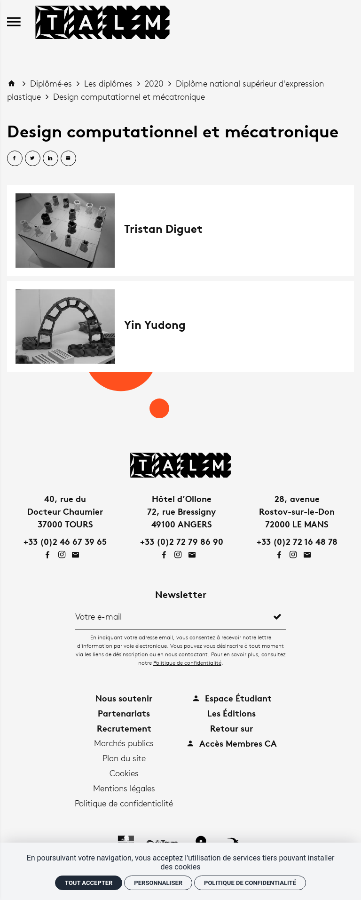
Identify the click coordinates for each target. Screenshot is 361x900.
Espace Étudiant (232, 698)
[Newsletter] (172, 616)
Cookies (124, 773)
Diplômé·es (52, 83)
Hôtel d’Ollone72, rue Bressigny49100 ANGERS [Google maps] (181, 511)
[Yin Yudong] (180, 326)
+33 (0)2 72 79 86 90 (181, 541)
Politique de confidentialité (187, 662)
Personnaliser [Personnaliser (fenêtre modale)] (158, 882)
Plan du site (124, 758)
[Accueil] (102, 21)
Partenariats (124, 713)
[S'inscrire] (277, 616)
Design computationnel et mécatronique (129, 96)
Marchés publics (124, 743)
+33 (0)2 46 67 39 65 (65, 541)
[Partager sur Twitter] (32, 158)
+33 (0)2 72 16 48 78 (297, 541)
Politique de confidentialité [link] (250, 882)
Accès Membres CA (231, 743)
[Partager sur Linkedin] (50, 158)
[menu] (14, 22)
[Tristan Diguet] (180, 230)
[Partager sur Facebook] (15, 158)
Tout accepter (88, 882)
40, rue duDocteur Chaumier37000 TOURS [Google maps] (65, 511)
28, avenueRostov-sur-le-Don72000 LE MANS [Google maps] (297, 511)
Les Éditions (231, 713)
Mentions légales (124, 788)
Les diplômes (109, 83)
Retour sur (231, 728)
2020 (155, 83)
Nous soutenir (123, 698)
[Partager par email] (68, 158)
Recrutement (124, 728)
